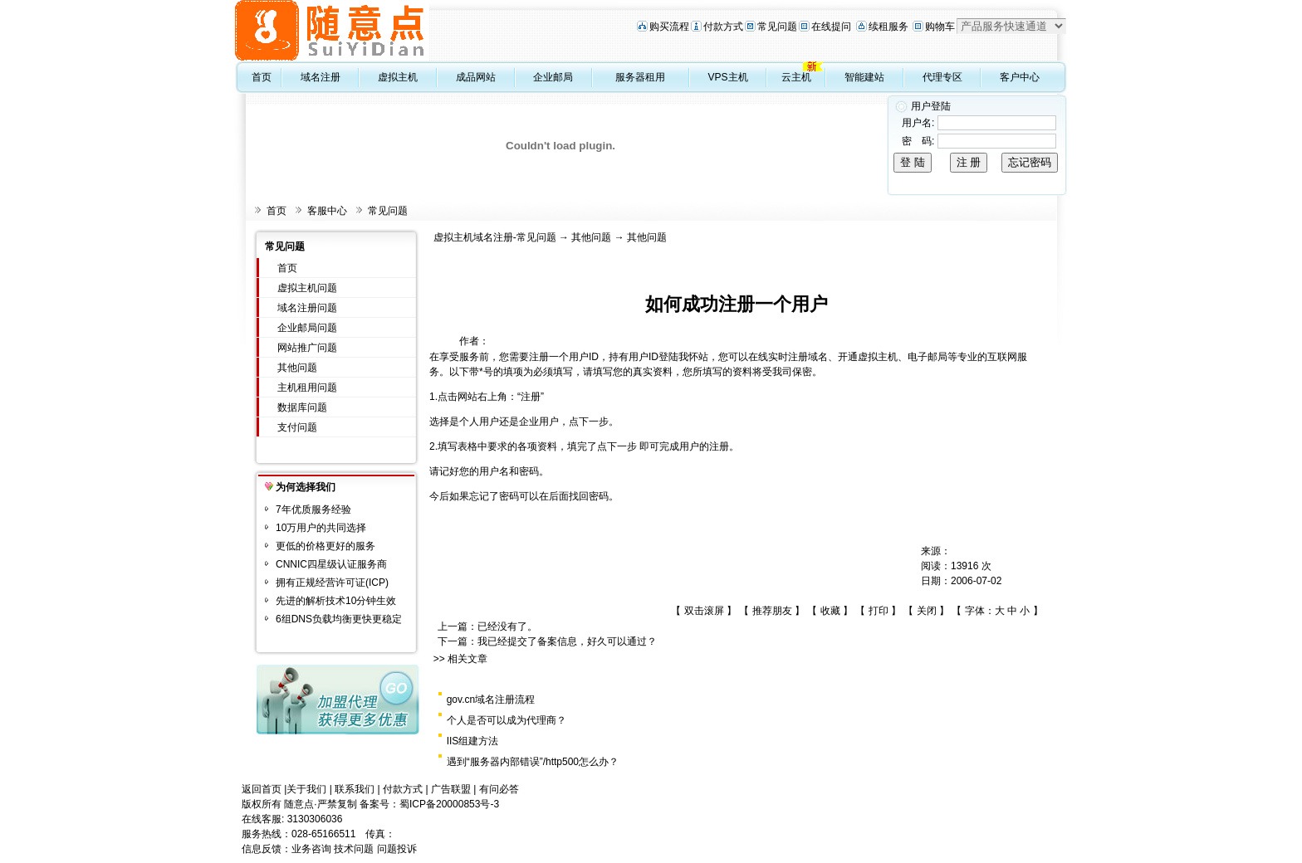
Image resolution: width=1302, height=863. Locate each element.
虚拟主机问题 (307, 288)
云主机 (796, 77)
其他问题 (297, 367)
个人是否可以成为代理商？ (506, 720)
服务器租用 (640, 77)
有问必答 (499, 789)
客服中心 (327, 211)
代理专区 (942, 77)
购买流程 (669, 26)
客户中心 (1020, 77)
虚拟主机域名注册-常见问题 (494, 237)
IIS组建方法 (473, 741)
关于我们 (306, 789)
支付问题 (297, 427)
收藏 (830, 611)
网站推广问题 (307, 347)
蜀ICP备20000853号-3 (449, 804)
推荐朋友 (772, 611)
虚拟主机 (398, 77)
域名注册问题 (307, 308)
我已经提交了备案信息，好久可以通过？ (567, 641)
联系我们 (354, 789)
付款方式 (723, 26)
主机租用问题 (307, 387)
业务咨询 (311, 849)
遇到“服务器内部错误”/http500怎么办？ (533, 762)
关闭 (927, 611)
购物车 (940, 26)
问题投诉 (397, 849)
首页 (262, 77)
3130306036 (315, 819)
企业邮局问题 (307, 328)
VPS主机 (728, 77)
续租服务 (888, 26)
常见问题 (777, 26)
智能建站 (864, 77)
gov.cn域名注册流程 (491, 699)
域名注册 (320, 77)
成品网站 (476, 77)
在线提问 (831, 26)
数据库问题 (302, 407)
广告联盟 (451, 789)
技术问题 (354, 849)
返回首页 (261, 789)
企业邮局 (553, 77)
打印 (878, 611)
